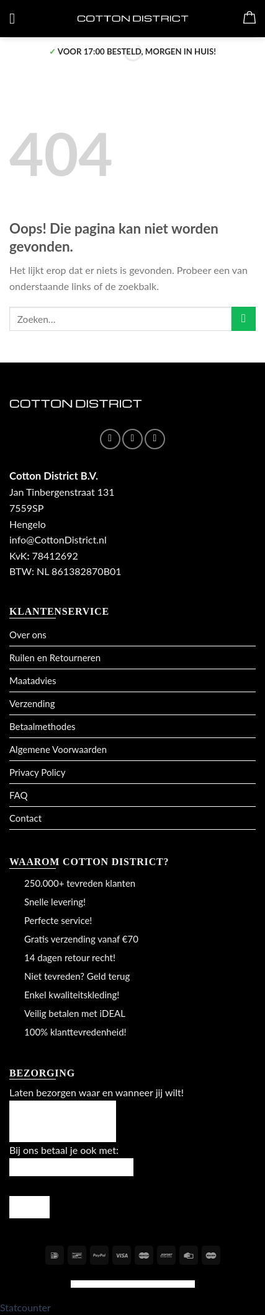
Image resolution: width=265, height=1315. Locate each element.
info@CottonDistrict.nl (58, 539)
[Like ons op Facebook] (110, 439)
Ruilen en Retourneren (55, 657)
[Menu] (16, 18)
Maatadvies (32, 680)
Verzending (32, 703)
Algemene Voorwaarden (58, 749)
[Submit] (243, 319)
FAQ (18, 795)
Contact (25, 818)
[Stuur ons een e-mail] (155, 439)
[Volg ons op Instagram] (132, 439)
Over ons (28, 634)
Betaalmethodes (42, 726)
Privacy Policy (37, 772)
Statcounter (25, 1307)
